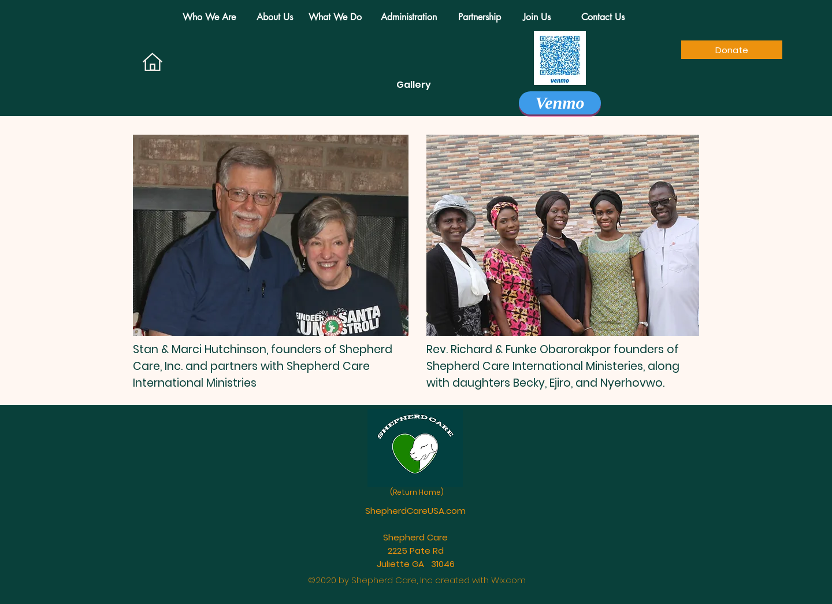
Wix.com (508, 580)
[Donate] (731, 49)
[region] (270, 235)
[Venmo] (560, 102)
